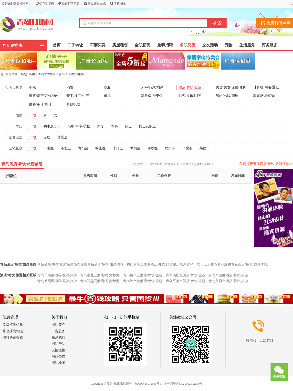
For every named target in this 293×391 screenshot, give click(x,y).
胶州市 (170, 148)
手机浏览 (120, 3)
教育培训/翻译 (264, 96)
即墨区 (152, 148)
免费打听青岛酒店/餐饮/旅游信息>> (266, 164)
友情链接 (58, 350)
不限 (32, 87)
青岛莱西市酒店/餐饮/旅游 (228, 281)
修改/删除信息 (97, 3)
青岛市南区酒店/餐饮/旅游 (57, 275)
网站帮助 (58, 344)
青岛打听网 (27, 74)
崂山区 (100, 148)
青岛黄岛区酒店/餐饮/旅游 (143, 275)
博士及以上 (147, 126)
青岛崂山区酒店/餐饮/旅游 (185, 275)
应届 (46, 137)
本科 (114, 126)
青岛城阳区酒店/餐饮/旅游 (57, 281)
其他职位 (73, 104)
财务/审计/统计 (40, 104)
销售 (69, 87)
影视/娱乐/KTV (189, 96)
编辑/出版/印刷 (227, 96)
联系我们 (58, 337)
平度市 (187, 148)
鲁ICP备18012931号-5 (148, 383)
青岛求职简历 (47, 74)
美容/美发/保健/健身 (231, 87)
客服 (107, 87)
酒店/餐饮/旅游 (190, 87)
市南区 (48, 148)
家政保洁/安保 (152, 96)
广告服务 (58, 331)
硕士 (128, 126)
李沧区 (118, 148)
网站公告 (58, 356)
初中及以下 (52, 126)
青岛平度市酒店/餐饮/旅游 (185, 281)
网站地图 (58, 363)
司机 (107, 96)
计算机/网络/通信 (266, 87)
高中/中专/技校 (79, 126)
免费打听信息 (12, 325)
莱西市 (204, 148)
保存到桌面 (46, 3)
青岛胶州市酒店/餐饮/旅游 (143, 281)
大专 (100, 126)
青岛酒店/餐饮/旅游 (71, 74)
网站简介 (58, 325)
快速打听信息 (71, 3)
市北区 (66, 148)
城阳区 (135, 148)
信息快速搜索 (12, 337)
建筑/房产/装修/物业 (44, 96)
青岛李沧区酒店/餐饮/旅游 (228, 275)
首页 (57, 45)
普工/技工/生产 (77, 96)
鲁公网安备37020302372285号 (183, 383)
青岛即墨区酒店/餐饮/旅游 (100, 281)
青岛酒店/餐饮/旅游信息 (22, 164)
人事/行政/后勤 (152, 87)
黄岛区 (83, 148)
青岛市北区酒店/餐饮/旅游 (100, 275)
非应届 (62, 137)
